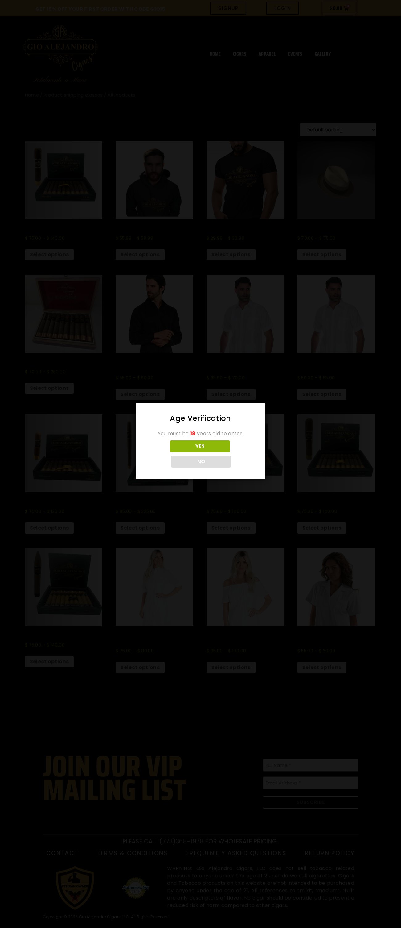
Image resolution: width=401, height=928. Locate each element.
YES (173, 453)
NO (228, 453)
